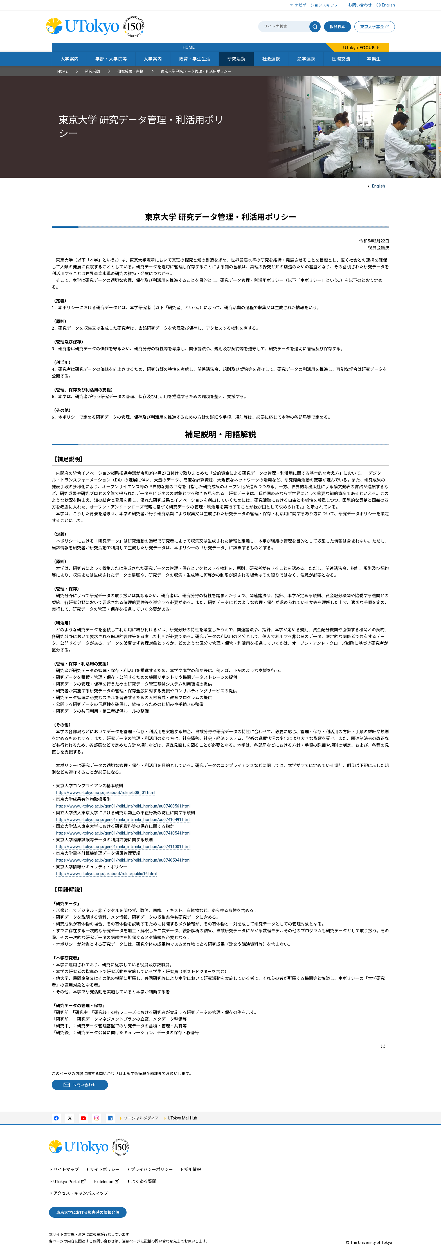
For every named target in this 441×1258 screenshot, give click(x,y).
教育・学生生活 (194, 59)
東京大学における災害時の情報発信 (87, 1212)
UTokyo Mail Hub (182, 1118)
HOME (62, 71)
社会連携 (271, 59)
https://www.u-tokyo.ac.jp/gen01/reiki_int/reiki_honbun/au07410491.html (123, 819)
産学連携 (306, 59)
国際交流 (341, 59)
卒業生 (374, 59)
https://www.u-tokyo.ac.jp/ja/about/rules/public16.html (106, 873)
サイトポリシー (105, 1170)
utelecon (108, 1181)
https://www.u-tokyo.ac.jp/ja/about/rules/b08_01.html (105, 792)
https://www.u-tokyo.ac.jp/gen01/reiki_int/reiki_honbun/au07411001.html (123, 846)
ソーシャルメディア (141, 1118)
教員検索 (337, 26)
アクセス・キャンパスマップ (80, 1193)
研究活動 (236, 59)
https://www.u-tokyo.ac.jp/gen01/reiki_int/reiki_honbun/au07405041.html (123, 860)
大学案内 (69, 59)
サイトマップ (66, 1170)
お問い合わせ (360, 5)
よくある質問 (143, 1181)
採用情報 (192, 1170)
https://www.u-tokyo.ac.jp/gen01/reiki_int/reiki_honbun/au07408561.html (123, 806)
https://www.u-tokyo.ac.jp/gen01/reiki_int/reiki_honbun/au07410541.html (123, 833)
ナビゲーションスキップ (316, 5)
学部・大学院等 (111, 59)
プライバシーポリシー (152, 1170)
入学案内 (153, 59)
